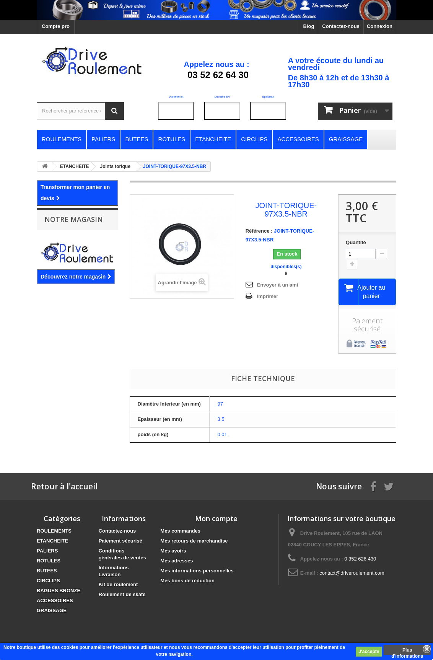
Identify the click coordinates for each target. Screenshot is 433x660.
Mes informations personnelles (196, 572)
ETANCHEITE (52, 542)
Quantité (356, 242)
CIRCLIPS (48, 582)
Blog (308, 26)
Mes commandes (180, 532)
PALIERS (47, 552)
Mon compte (216, 519)
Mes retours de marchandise (194, 542)
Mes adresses (176, 562)
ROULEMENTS (54, 532)
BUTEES (47, 572)
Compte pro (56, 26)
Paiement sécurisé (120, 542)
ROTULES (48, 562)
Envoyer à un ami (277, 285)
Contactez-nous (341, 26)
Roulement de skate (122, 595)
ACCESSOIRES (55, 602)
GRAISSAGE (52, 611)
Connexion (379, 26)
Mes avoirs (173, 552)
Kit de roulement (118, 585)
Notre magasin (73, 219)
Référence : (259, 231)
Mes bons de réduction (187, 582)
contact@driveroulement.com (351, 574)
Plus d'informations (407, 651)
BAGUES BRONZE (58, 592)
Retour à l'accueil (64, 487)
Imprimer (267, 296)
